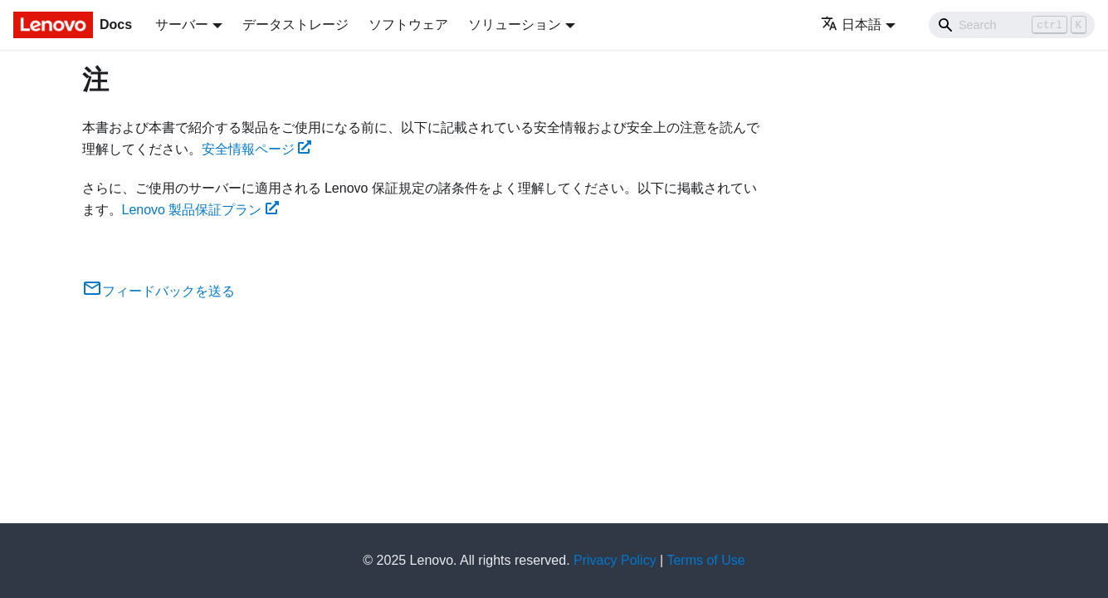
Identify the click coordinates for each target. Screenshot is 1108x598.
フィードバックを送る (158, 291)
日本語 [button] (851, 24)
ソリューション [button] (514, 24)
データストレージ (295, 24)
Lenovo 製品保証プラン (201, 210)
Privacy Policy (615, 560)
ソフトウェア (408, 24)
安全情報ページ (257, 149)
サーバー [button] (181, 24)
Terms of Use (705, 560)
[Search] (1012, 25)
